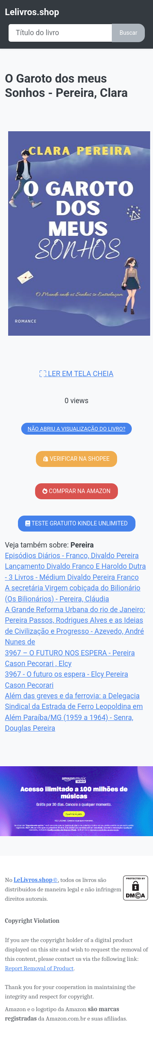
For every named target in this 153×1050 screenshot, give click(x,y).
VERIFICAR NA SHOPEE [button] (76, 458)
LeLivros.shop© (35, 880)
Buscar (128, 32)
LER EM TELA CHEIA (76, 374)
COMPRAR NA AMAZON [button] (76, 491)
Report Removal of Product (39, 968)
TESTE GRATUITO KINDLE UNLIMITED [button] (76, 523)
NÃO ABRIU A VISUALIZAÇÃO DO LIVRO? (77, 429)
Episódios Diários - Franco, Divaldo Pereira (72, 556)
